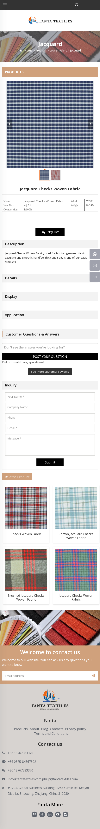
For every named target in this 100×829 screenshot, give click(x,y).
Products (21, 729)
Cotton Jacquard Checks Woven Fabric (76, 536)
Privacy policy (75, 729)
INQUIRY (50, 232)
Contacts (56, 729)
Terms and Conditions (51, 733)
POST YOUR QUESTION (50, 356)
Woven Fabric (55, 201)
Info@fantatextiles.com (24, 779)
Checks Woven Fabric (26, 534)
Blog (44, 729)
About (34, 729)
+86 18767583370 (20, 753)
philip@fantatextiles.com (60, 779)
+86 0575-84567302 (22, 761)
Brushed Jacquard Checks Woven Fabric (26, 598)
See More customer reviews (50, 371)
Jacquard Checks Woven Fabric (76, 598)
